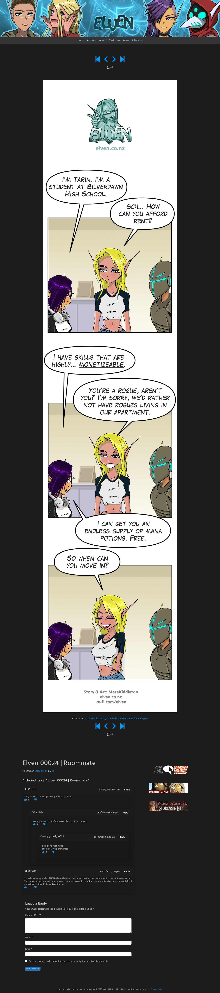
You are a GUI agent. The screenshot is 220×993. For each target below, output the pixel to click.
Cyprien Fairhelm (96, 719)
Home (81, 40)
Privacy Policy (157, 989)
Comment (30, 915)
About (102, 40)
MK (54, 771)
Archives (91, 40)
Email (27, 949)
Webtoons (123, 40)
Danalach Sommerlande (119, 719)
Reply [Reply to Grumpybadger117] (122, 837)
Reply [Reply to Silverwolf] (127, 871)
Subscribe (137, 40)
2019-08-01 (41, 771)
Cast (111, 40)
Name (28, 937)
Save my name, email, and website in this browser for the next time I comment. (68, 961)
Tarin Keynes (141, 719)
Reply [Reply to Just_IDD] (127, 790)
